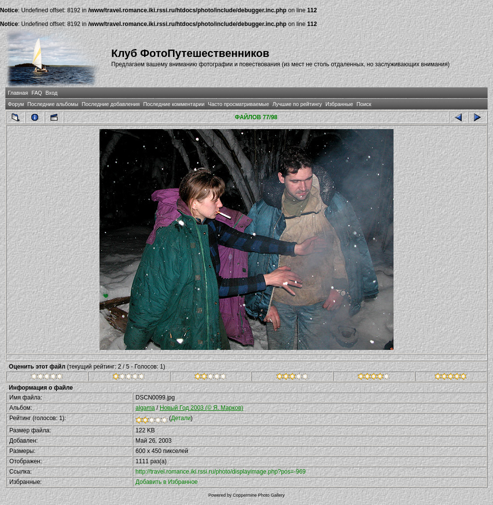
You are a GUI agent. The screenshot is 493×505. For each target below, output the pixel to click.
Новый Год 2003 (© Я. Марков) (201, 407)
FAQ (36, 93)
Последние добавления (111, 104)
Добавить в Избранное (167, 481)
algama (145, 407)
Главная (18, 93)
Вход (51, 93)
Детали (181, 418)
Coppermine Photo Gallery (259, 495)
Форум (16, 104)
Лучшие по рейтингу (297, 104)
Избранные (339, 104)
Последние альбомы (52, 104)
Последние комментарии (173, 104)
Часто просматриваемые (238, 104)
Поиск (363, 104)
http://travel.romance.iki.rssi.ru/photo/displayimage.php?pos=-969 (221, 471)
